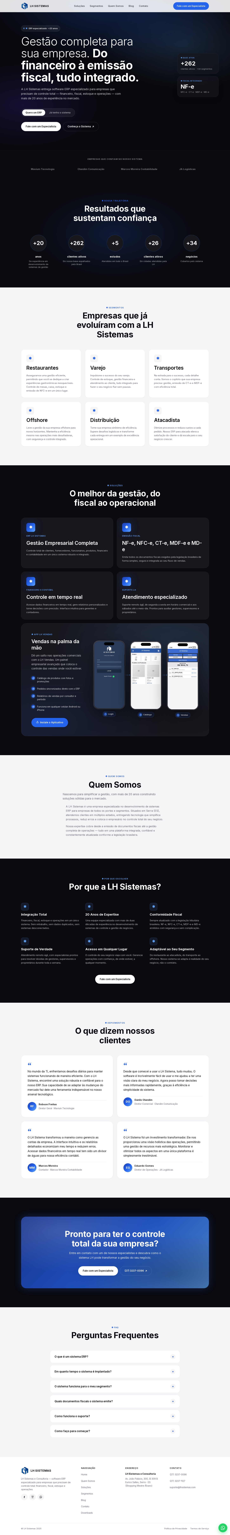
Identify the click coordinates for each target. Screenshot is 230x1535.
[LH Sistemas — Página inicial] (35, 6)
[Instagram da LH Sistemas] (32, 1498)
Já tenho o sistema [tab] (62, 112)
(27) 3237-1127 (177, 1482)
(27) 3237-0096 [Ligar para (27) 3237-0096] (136, 1274)
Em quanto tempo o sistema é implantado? (115, 1375)
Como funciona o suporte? (115, 1419)
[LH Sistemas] (48, 1472)
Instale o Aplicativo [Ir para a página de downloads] (50, 726)
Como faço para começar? (115, 1434)
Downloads (87, 1514)
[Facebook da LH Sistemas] (24, 1498)
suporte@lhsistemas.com (183, 1488)
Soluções (79, 5)
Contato (143, 5)
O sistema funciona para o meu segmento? (115, 1389)
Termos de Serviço (199, 1529)
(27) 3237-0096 (178, 1475)
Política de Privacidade (175, 1529)
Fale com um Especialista (191, 6)
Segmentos (96, 5)
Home (84, 1475)
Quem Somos (116, 5)
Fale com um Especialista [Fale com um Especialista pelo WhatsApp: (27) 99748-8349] (97, 1274)
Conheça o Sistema (83, 127)
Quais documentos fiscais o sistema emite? (115, 1404)
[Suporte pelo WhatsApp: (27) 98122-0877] (41, 1498)
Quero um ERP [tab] (34, 112)
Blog (131, 5)
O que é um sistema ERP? (115, 1360)
